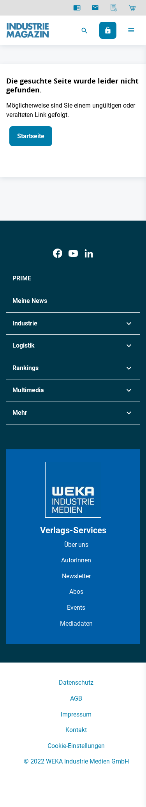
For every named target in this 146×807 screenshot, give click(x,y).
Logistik (23, 345)
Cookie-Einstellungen (76, 746)
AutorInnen (76, 560)
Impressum (76, 714)
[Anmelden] (107, 30)
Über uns (76, 544)
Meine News (29, 300)
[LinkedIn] (88, 253)
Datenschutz (76, 682)
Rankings (25, 368)
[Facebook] (57, 253)
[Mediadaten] (113, 8)
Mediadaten (76, 623)
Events (76, 607)
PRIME (21, 278)
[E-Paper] (76, 8)
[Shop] (132, 8)
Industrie (24, 323)
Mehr (19, 412)
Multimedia (28, 390)
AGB (76, 698)
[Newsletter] (95, 8)
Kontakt (76, 730)
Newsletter (76, 576)
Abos (76, 591)
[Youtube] (73, 253)
